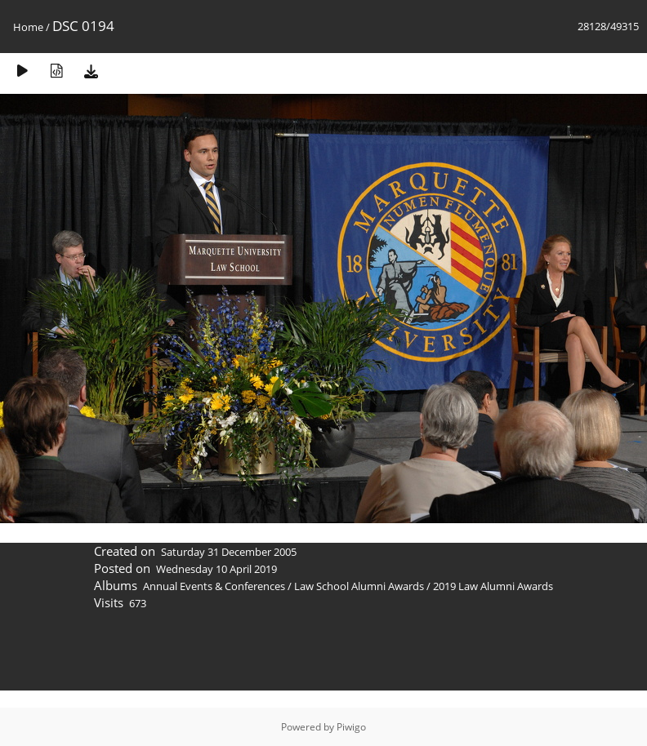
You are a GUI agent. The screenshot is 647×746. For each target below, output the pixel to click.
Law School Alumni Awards (359, 586)
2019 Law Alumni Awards (493, 586)
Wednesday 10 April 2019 (216, 569)
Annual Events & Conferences (214, 586)
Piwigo (351, 727)
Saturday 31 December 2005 (229, 551)
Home (28, 27)
